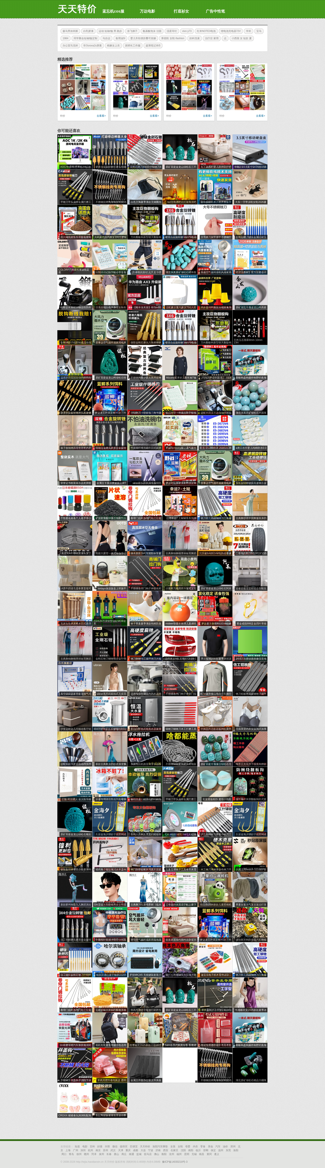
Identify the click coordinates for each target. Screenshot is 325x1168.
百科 (92, 1146)
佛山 (156, 1154)
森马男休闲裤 (69, 31)
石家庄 (174, 1150)
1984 (64, 38)
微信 (114, 1146)
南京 (98, 1150)
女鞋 (180, 1146)
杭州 (90, 1150)
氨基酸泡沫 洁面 (151, 31)
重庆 (128, 1150)
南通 (131, 1154)
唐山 (116, 1154)
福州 (179, 1154)
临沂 (198, 1150)
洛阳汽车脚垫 (160, 1146)
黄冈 (209, 1154)
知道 (77, 1146)
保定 (213, 1150)
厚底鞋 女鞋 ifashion (171, 38)
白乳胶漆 (87, 31)
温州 (220, 1150)
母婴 (187, 1146)
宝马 (257, 31)
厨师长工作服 (131, 45)
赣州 (86, 1154)
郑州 (233, 1146)
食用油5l (119, 38)
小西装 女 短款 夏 (241, 38)
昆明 (186, 1154)
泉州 (101, 1154)
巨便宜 (134, 1146)
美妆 (210, 1146)
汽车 (217, 1146)
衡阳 (164, 1154)
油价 (225, 1146)
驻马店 (148, 1154)
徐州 (79, 1154)
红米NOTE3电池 (205, 31)
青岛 (71, 1154)
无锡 (194, 1154)
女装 (172, 1146)
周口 (63, 1154)
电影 (85, 1146)
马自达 (105, 38)
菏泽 (93, 1154)
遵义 (216, 1154)
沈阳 (183, 1150)
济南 (158, 1150)
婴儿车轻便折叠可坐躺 (142, 38)
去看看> (101, 115)
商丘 (124, 1154)
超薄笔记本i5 (152, 45)
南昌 (201, 1154)
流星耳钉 (171, 31)
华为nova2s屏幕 (91, 45)
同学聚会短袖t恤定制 (84, 38)
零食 (202, 1146)
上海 (68, 1150)
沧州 (171, 1154)
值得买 (123, 1146)
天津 (120, 1150)
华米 (247, 31)
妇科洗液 (193, 38)
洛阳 (235, 1150)
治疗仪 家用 (210, 38)
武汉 (113, 1150)
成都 (135, 1150)
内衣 (195, 1146)
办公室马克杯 (69, 45)
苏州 (105, 1150)
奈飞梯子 (131, 31)
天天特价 (145, 1146)
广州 (75, 1150)
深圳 (83, 1150)
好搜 (99, 1146)
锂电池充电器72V (230, 31)
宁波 (150, 1150)
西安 (165, 1150)
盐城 (138, 1154)
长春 (109, 1154)
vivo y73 (186, 31)
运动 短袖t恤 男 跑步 (109, 31)
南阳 (190, 1150)
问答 (107, 1146)
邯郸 (205, 1150)
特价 (62, 115)
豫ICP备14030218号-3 (175, 1161)
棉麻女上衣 (112, 45)
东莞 (228, 1150)
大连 (143, 1150)
